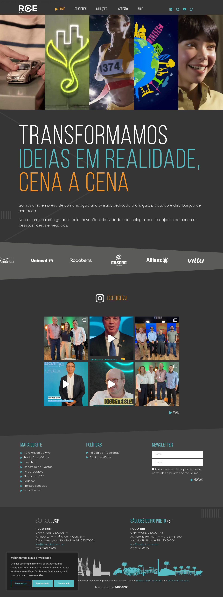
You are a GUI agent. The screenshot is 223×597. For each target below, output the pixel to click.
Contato (123, 9)
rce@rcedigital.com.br (49, 544)
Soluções (102, 9)
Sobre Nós (80, 9)
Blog (140, 9)
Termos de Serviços (178, 581)
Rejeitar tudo (42, 583)
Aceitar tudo (64, 583)
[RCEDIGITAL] (100, 298)
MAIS (176, 412)
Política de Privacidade (148, 581)
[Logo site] (28, 9)
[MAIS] (170, 412)
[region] (42, 571)
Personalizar (21, 583)
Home (62, 9)
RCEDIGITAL (117, 298)
